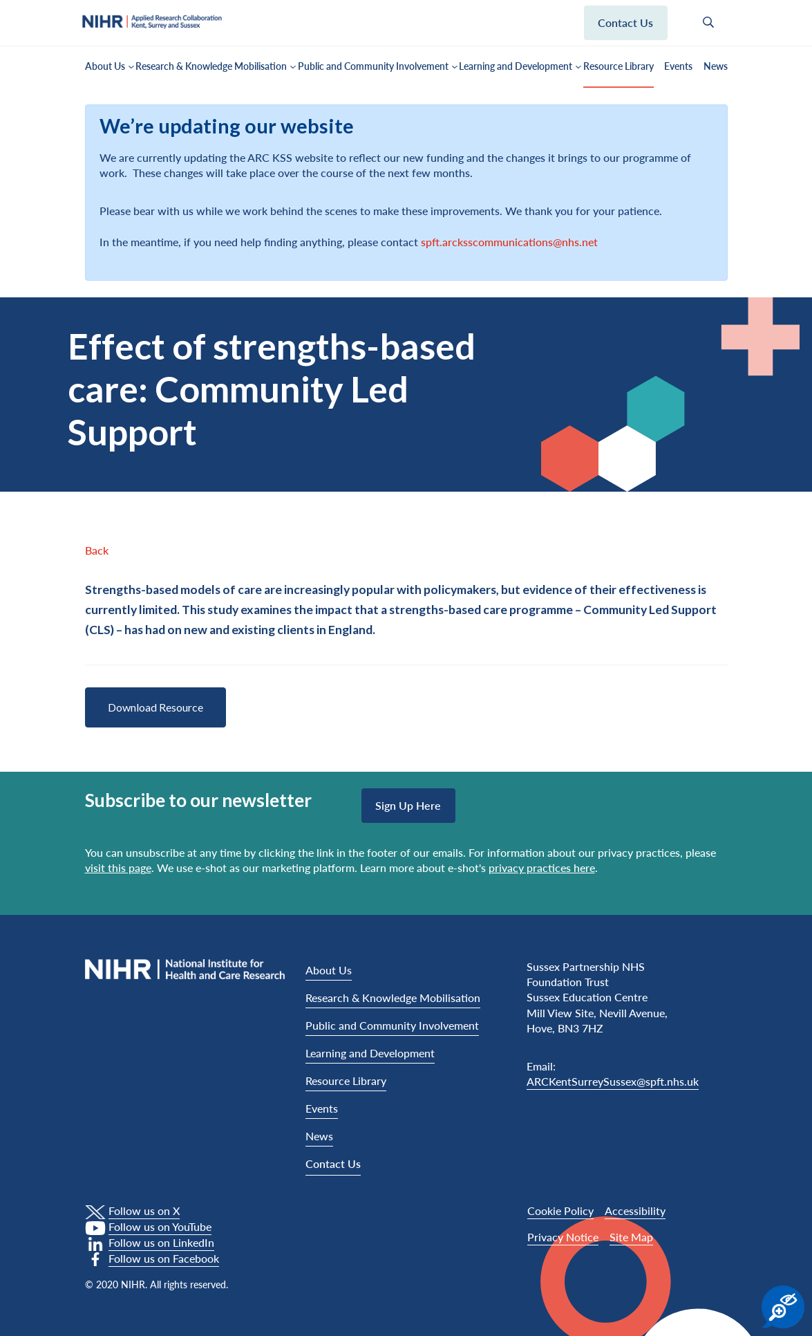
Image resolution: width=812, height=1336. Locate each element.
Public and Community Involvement (373, 66)
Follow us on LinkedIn (161, 1242)
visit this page (118, 867)
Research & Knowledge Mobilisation (211, 66)
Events (678, 66)
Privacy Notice (562, 1237)
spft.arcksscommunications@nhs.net (509, 242)
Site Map (631, 1237)
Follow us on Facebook (163, 1258)
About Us (105, 66)
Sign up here (408, 805)
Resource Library (618, 66)
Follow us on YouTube (159, 1226)
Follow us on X (144, 1210)
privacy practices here (542, 867)
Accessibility (635, 1210)
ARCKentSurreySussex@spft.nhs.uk (613, 1081)
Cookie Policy (560, 1210)
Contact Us (333, 1163)
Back (96, 550)
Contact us (625, 22)
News (716, 66)
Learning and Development (515, 66)
